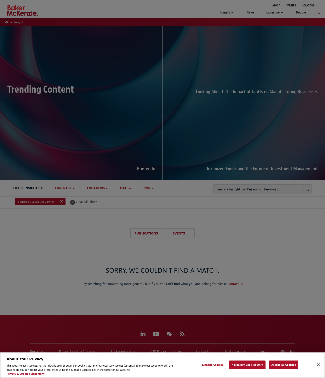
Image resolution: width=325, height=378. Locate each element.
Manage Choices (212, 365)
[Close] (318, 364)
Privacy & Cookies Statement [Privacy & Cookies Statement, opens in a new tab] (26, 374)
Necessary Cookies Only (247, 365)
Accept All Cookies (283, 365)
